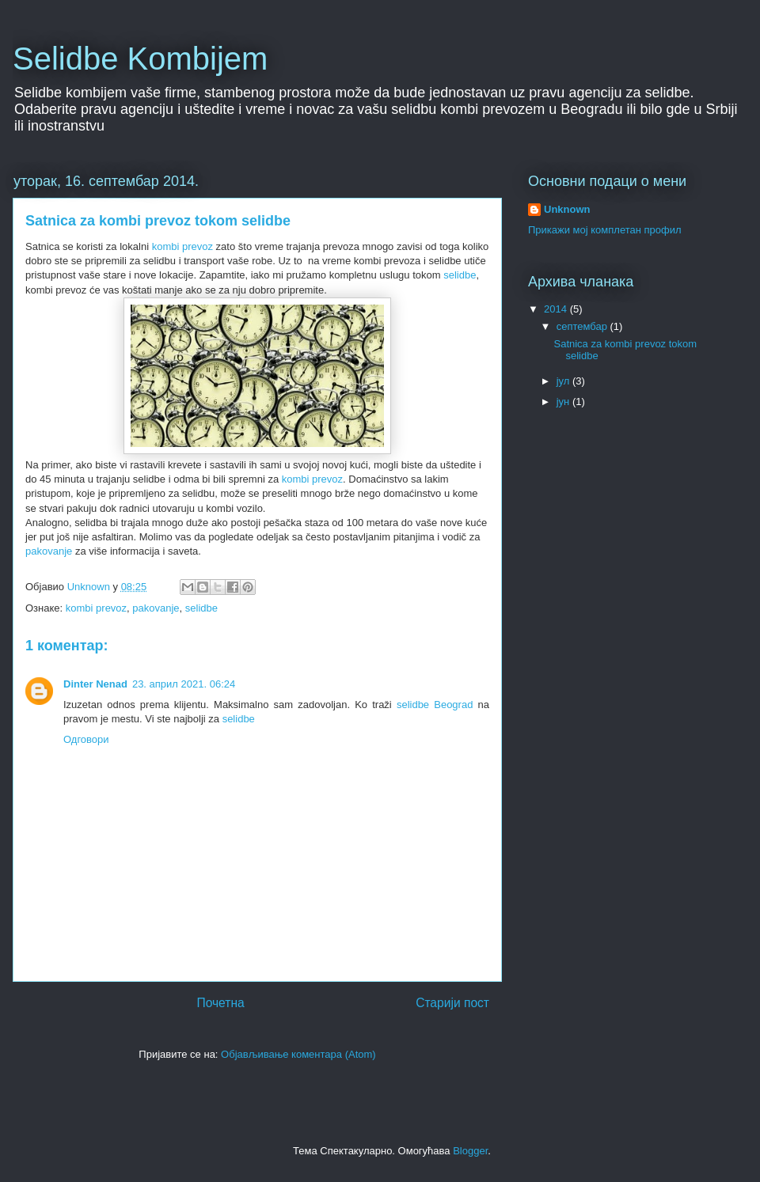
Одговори (86, 739)
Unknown (567, 209)
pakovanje (48, 551)
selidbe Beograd (435, 704)
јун (564, 401)
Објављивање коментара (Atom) (298, 1054)
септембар (583, 326)
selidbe (459, 275)
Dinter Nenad (95, 684)
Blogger (470, 1151)
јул (564, 381)
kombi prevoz (182, 246)
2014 (557, 309)
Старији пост (452, 1003)
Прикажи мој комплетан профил (605, 230)
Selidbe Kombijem (140, 58)
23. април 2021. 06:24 (183, 684)
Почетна (220, 1003)
